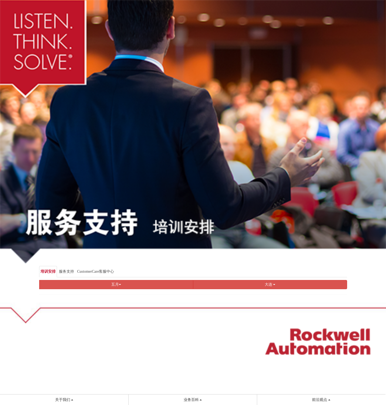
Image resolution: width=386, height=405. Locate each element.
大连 (270, 284)
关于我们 (64, 400)
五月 (116, 284)
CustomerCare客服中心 (95, 271)
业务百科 (193, 400)
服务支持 (66, 271)
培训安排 (48, 271)
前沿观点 (321, 400)
